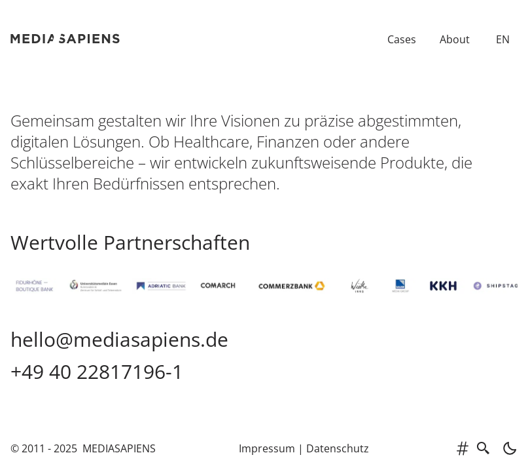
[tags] (462, 448)
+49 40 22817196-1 (96, 371)
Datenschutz (337, 448)
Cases (401, 39)
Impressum (267, 448)
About (455, 39)
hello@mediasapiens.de (119, 339)
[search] (483, 448)
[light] (506, 448)
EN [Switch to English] (503, 39)
